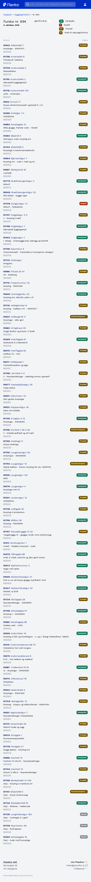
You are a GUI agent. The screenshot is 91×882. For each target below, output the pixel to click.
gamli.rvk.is (42, 20)
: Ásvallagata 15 (14, 124)
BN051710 (7, 312)
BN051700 (7, 74)
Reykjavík (7, 15)
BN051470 (7, 560)
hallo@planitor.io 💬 (77, 865)
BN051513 (7, 108)
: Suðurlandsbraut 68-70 (19, 644)
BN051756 (7, 255)
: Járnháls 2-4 (14, 373)
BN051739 (7, 753)
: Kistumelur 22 (14, 396)
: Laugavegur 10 (15, 463)
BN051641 (7, 402)
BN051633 (7, 323)
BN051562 (7, 628)
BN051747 (7, 221)
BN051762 (7, 447)
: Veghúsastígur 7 (15, 712)
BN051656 (7, 764)
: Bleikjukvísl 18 (14, 169)
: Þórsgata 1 (12, 735)
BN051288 (7, 119)
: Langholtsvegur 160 (17, 814)
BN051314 (7, 651)
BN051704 (7, 707)
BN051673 (7, 572)
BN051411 (6, 549)
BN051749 (7, 832)
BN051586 (7, 278)
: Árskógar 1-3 (13, 113)
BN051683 (7, 334)
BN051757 (7, 538)
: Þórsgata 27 (13, 746)
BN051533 (7, 413)
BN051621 (7, 719)
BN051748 (7, 617)
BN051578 (7, 493)
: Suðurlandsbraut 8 (17, 656)
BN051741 (6, 798)
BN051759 (7, 787)
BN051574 (7, 685)
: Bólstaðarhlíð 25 (15, 803)
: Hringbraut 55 (14, 328)
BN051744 (7, 775)
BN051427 (7, 594)
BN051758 (7, 63)
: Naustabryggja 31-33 (18, 531)
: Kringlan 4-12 (14, 418)
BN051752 (7, 459)
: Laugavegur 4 (14, 486)
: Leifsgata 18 (13, 509)
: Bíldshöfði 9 (13, 791)
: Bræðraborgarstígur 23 (19, 192)
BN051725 (7, 821)
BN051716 (7, 97)
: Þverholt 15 (12, 757)
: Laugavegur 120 (15, 475)
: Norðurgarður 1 (15, 543)
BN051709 (7, 210)
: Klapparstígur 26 (16, 407)
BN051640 (7, 300)
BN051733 (7, 266)
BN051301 (7, 504)
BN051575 (7, 357)
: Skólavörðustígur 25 (18, 588)
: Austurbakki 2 (14, 68)
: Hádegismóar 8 (15, 305)
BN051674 (7, 741)
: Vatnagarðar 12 (15, 701)
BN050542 (7, 199)
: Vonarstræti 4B (14, 724)
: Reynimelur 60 (15, 825)
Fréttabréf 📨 (81, 868)
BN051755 (7, 436)
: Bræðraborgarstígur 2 (18, 181)
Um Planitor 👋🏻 (79, 862)
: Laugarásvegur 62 (16, 452)
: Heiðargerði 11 (14, 316)
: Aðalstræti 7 (13, 45)
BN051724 (7, 606)
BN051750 (7, 527)
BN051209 (7, 346)
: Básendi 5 (12, 135)
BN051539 (7, 481)
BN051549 (7, 583)
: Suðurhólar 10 (14, 633)
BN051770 (7, 187)
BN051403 (7, 244)
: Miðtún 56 (12, 520)
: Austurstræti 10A (16, 90)
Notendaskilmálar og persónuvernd (18, 875)
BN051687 (7, 674)
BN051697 (7, 176)
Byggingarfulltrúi (22, 15)
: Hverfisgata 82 (14, 350)
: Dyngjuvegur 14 (15, 203)
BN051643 (7, 696)
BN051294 (7, 843)
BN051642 (7, 52)
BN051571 (7, 368)
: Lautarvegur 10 (15, 497)
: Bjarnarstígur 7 (15, 158)
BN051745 (7, 425)
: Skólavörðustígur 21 (17, 577)
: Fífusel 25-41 (14, 271)
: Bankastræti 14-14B (17, 780)
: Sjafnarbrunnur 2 (16, 565)
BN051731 (7, 730)
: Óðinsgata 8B (14, 554)
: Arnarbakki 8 (13, 56)
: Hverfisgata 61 (14, 339)
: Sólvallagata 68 (15, 622)
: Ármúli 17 (12, 102)
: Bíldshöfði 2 (13, 147)
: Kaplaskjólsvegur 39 (17, 384)
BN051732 (7, 809)
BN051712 (7, 289)
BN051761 (7, 85)
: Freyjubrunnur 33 (16, 282)
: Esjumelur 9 (13, 249)
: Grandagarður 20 (16, 294)
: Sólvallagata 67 (15, 610)
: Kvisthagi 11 (13, 441)
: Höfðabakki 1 (13, 362)
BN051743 (7, 153)
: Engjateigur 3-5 (15, 215)
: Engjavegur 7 (14, 237)
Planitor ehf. (10, 862)
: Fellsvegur (12, 260)
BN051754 (7, 470)
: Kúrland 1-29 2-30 (16, 430)
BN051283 (7, 142)
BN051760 (7, 380)
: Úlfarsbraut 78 (14, 678)
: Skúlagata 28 (14, 599)
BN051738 (7, 515)
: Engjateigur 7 (14, 226)
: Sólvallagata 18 (15, 837)
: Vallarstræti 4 (14, 690)
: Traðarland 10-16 (16, 667)
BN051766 (7, 232)
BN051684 (7, 131)
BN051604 (7, 165)
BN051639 (7, 640)
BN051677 (7, 391)
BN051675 (7, 662)
